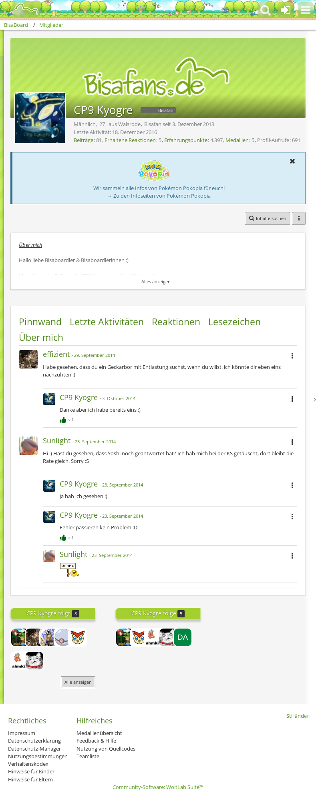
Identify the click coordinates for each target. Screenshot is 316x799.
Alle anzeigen (78, 682)
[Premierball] (63, 637)
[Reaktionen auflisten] (68, 418)
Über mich (41, 337)
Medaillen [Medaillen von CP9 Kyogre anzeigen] (237, 140)
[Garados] (48, 637)
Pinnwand (40, 321)
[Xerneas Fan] (77, 637)
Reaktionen (176, 321)
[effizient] (34, 637)
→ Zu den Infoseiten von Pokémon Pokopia (159, 195)
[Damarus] (182, 637)
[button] (306, 10)
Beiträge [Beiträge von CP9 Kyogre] (83, 140)
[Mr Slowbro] (20, 660)
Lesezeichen (234, 321)
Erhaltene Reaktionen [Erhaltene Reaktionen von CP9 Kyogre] (130, 140)
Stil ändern (299, 715)
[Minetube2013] (20, 637)
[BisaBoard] (21, 9)
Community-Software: (158, 787)
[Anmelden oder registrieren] (286, 10)
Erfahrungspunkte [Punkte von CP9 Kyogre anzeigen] (185, 140)
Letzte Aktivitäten (107, 321)
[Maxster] (34, 660)
